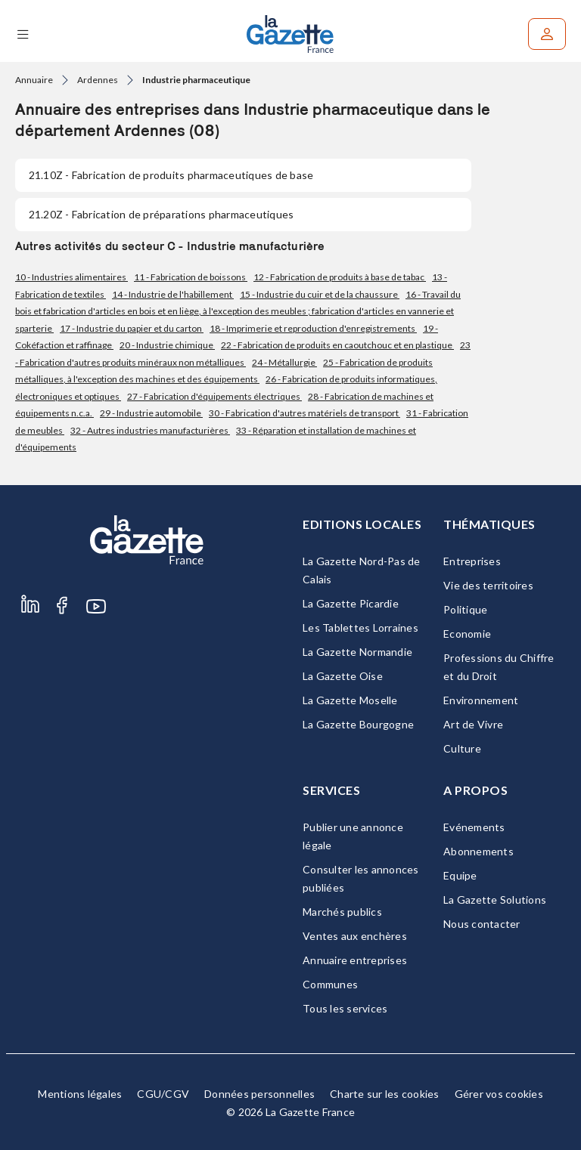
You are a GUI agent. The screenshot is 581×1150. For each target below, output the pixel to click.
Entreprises (472, 561)
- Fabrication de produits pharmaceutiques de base (171, 174)
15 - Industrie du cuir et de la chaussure (319, 294)
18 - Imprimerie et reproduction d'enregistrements (313, 328)
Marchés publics (342, 911)
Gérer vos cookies (499, 1093)
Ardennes (97, 79)
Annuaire (34, 79)
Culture (462, 748)
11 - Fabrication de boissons (190, 277)
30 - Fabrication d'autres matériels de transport (304, 413)
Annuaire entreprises (355, 960)
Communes (330, 984)
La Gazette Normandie (357, 651)
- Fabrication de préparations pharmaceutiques (161, 214)
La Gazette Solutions (494, 899)
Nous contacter (481, 923)
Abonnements (478, 851)
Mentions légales (80, 1093)
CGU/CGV (163, 1093)
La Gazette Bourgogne (358, 724)
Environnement (480, 700)
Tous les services (345, 1008)
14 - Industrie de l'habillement (173, 294)
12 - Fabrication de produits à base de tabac (339, 277)
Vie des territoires (488, 585)
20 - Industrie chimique (167, 345)
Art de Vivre (473, 724)
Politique (465, 609)
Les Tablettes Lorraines (360, 627)
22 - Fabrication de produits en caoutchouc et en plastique (337, 345)
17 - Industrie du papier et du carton (132, 328)
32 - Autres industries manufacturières (150, 430)
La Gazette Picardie (351, 603)
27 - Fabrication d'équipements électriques (214, 396)
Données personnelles (259, 1093)
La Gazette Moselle (350, 700)
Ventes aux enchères (355, 935)
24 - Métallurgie (284, 362)
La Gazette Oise (343, 675)
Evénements (474, 827)
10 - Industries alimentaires (71, 277)
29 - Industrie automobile (151, 413)
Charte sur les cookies (385, 1093)
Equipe (460, 875)
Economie (467, 633)
